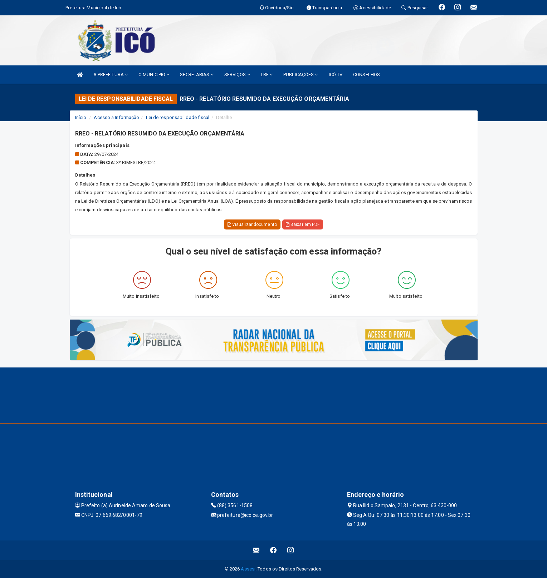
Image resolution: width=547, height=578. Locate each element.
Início (81, 117)
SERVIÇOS (237, 74)
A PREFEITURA (110, 74)
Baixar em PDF (303, 224)
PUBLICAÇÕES (300, 74)
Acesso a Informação (116, 117)
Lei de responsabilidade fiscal (178, 117)
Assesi (248, 569)
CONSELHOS (366, 74)
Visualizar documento (252, 224)
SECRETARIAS (196, 74)
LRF (267, 74)
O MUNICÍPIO (153, 74)
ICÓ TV (336, 74)
